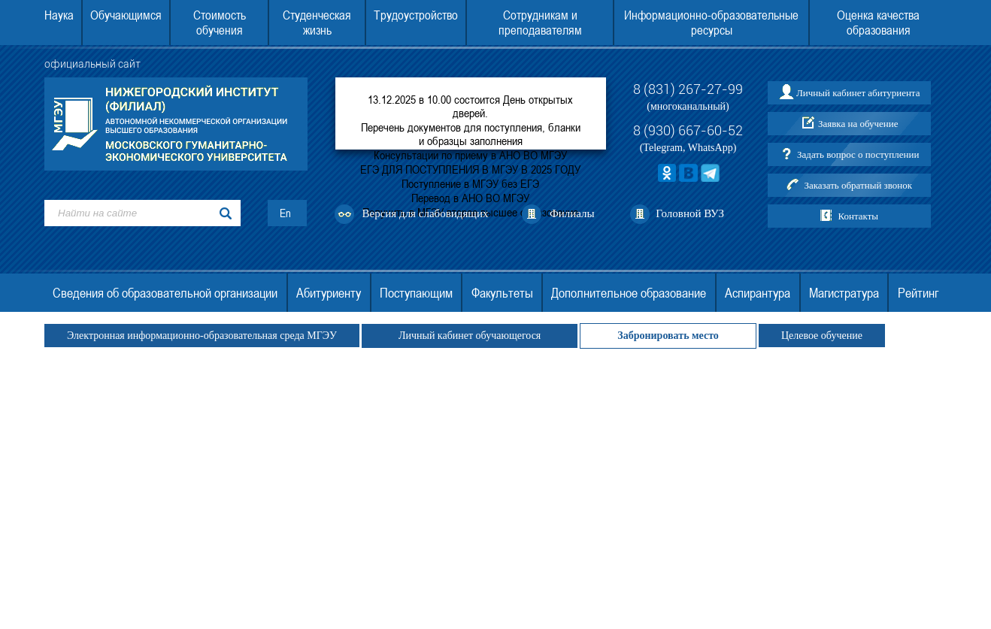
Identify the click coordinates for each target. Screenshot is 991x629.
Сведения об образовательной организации (165, 293)
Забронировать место (668, 335)
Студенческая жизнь (317, 23)
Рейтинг (918, 293)
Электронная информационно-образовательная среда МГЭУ (202, 335)
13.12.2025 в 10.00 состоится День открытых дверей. (470, 105)
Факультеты (502, 293)
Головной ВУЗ (690, 213)
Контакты (858, 216)
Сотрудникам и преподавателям (540, 23)
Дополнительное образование (628, 293)
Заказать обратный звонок (858, 185)
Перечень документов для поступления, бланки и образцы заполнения (470, 133)
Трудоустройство (416, 15)
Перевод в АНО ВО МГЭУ (470, 197)
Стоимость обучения (219, 23)
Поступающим (416, 293)
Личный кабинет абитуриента (858, 92)
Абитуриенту (328, 293)
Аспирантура (757, 293)
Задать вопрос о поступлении (858, 154)
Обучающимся (126, 15)
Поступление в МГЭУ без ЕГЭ (470, 183)
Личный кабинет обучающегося (470, 335)
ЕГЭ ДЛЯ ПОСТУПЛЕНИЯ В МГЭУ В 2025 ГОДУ (470, 169)
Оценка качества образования (878, 23)
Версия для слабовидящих (425, 213)
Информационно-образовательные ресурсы (711, 23)
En (285, 213)
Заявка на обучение (858, 123)
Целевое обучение (821, 335)
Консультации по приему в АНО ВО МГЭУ (470, 155)
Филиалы (572, 213)
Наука (59, 15)
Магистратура (844, 293)
